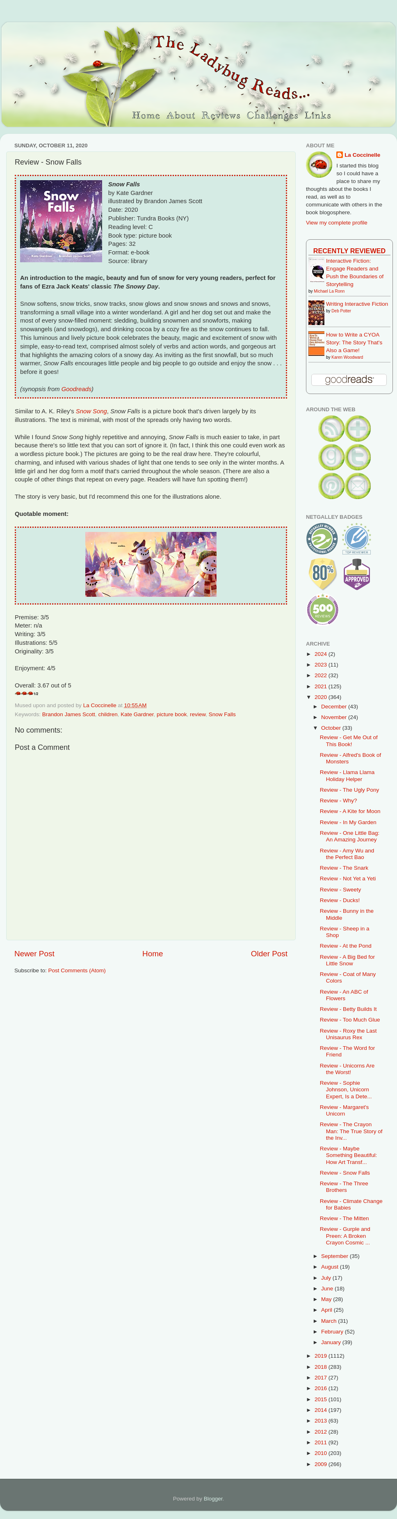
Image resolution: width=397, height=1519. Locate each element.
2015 (322, 1399)
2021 (322, 686)
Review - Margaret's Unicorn (344, 1110)
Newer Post (34, 953)
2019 (322, 1356)
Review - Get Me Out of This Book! (349, 740)
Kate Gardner (137, 714)
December (334, 706)
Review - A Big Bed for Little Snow (347, 960)
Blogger (213, 1499)
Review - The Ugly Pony (349, 790)
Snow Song (91, 411)
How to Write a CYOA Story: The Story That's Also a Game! (354, 342)
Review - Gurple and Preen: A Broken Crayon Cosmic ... (345, 1235)
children (107, 714)
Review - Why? (338, 800)
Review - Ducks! (340, 900)
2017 (322, 1378)
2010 (322, 1453)
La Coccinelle (362, 155)
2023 (322, 665)
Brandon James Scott (68, 714)
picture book (172, 714)
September (335, 1256)
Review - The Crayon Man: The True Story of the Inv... (351, 1131)
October (331, 728)
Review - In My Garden (348, 822)
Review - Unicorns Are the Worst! (347, 1069)
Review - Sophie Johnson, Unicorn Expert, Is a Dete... (346, 1089)
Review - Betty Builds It (348, 1009)
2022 (322, 675)
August (330, 1267)
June (328, 1288)
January (331, 1342)
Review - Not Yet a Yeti (348, 878)
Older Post (269, 953)
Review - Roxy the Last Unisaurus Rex (348, 1034)
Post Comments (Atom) (77, 970)
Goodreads (76, 389)
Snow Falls (222, 714)
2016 (322, 1388)
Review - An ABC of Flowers (344, 995)
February (333, 1332)
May (327, 1299)
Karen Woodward (347, 357)
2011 (322, 1442)
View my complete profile (336, 223)
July (327, 1278)
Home (152, 953)
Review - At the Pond (346, 946)
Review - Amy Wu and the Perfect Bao (347, 854)
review (197, 714)
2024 (322, 654)
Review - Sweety (340, 890)
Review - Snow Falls (345, 1173)
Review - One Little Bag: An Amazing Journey (350, 836)
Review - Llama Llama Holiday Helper (347, 775)
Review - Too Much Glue (350, 1020)
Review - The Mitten (344, 1218)
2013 (322, 1421)
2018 (322, 1367)
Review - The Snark (344, 868)
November (334, 717)
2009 (322, 1464)
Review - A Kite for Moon (350, 811)
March (329, 1321)
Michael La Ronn (329, 291)
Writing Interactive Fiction (357, 304)
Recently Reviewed (349, 250)
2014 (322, 1410)
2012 (322, 1432)
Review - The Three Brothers (344, 1186)
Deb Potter (341, 311)
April (327, 1310)
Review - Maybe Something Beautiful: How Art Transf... (348, 1155)
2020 (322, 697)
